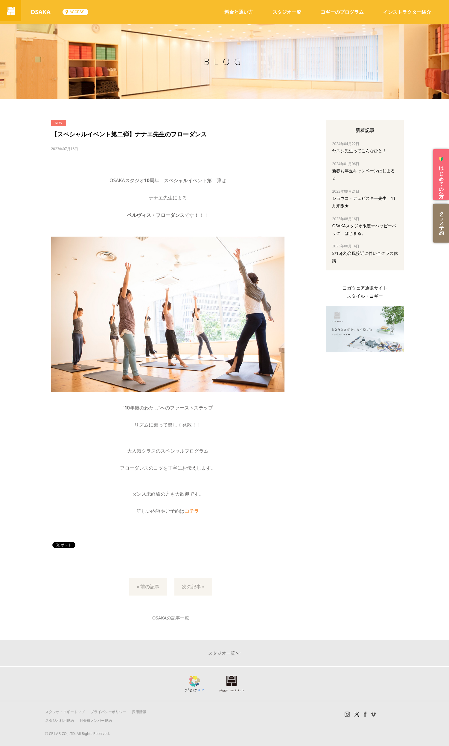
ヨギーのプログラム (342, 12)
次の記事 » (193, 586)
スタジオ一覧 (287, 12)
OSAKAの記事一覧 (170, 618)
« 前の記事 (148, 586)
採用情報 (139, 711)
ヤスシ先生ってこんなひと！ (359, 150)
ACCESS (79, 12)
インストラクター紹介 (407, 12)
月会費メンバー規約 (96, 720)
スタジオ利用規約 (59, 720)
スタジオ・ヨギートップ (65, 711)
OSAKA (43, 12)
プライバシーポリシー (108, 711)
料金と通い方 (238, 12)
